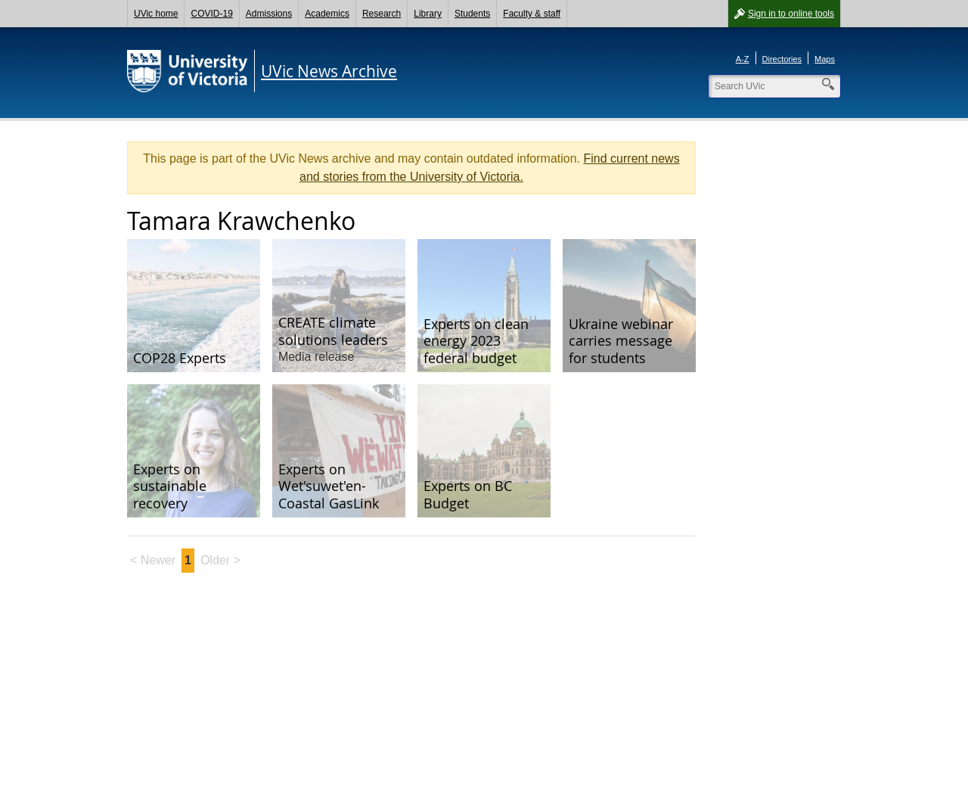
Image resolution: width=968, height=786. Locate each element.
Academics (327, 13)
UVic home (156, 13)
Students (472, 13)
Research (381, 13)
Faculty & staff (531, 13)
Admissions (269, 13)
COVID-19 (211, 13)
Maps (824, 59)
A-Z (742, 59)
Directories (782, 59)
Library (428, 13)
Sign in (791, 13)
